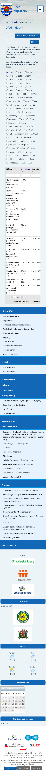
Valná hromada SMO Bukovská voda (12, 265)
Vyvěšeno (25, 169)
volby (25, 155)
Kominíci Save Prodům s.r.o (12, 273)
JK (23, 115)
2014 (29, 72)
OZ (17, 137)
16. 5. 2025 (23, 210)
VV (34, 155)
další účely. (31, 757)
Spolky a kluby (8, 395)
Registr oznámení (10, 350)
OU (9, 137)
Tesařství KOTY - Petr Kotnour (16, 472)
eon (18, 105)
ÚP (9, 155)
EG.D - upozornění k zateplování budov (11, 289)
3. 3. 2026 (25, 285)
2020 (10, 83)
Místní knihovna (9, 379)
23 (13, 707)
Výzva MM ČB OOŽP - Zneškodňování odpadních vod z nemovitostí (12, 215)
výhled (11, 159)
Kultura (5, 385)
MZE (10, 134)
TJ (20, 152)
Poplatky (6, 337)
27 (3, 710)
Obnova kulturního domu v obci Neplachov (20, 490)
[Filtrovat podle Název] (13, 176)
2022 (29, 83)
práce (23, 141)
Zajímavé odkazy (9, 421)
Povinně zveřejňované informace (17, 325)
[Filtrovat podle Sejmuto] (36, 176)
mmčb (11, 130)
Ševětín (11, 148)
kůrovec (11, 123)
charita (11, 97)
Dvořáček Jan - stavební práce (15, 443)
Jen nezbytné (24, 768)
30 (3, 698)
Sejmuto (36, 169)
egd (10, 105)
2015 (10, 76)
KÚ (22, 119)
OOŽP (36, 134)
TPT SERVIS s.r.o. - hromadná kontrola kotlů (12, 254)
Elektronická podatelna (12, 345)
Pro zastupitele (9, 545)
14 (6, 704)
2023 (10, 86)
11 (20, 701)
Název (10, 169)
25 (20, 707)
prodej (33, 141)
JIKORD (28, 112)
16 (13, 704)
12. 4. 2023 (23, 239)
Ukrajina (29, 152)
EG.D (36, 101)
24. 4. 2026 (36, 262)
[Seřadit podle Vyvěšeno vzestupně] (22, 170)
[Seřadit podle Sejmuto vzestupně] (33, 170)
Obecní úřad (7, 311)
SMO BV (33, 148)
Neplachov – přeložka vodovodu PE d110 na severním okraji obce (21, 499)
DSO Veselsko (14, 101)
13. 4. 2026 (36, 238)
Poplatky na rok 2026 (12, 280)
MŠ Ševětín (30, 130)
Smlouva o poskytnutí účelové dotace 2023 (12, 242)
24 (16, 707)
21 (6, 707)
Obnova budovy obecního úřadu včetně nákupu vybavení (22, 506)
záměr (31, 159)
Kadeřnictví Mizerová (12, 452)
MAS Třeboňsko (15, 126)
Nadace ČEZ (8, 522)
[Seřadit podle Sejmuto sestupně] (33, 171)
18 (20, 704)
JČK (18, 112)
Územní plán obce (10, 354)
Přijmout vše (10, 768)
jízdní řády (12, 115)
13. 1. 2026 (23, 280)
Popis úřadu (8, 320)
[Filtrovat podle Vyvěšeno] (25, 176)
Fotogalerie (7, 390)
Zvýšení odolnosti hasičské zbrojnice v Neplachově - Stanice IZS (19, 528)
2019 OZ (30, 79)
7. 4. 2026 (25, 249)
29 (9, 710)
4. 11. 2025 (23, 181)
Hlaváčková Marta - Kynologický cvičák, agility (22, 400)
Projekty (6, 485)
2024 (20, 86)
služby (22, 148)
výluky (21, 159)
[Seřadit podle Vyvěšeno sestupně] (22, 171)
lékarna (23, 123)
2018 (10, 79)
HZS (10, 112)
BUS (10, 94)
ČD (25, 94)
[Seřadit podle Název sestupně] (15, 169)
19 (23, 704)
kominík (31, 115)
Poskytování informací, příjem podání (18, 329)
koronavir (12, 119)
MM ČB (30, 126)
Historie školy (9, 371)
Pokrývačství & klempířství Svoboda (18, 460)
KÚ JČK (31, 119)
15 (9, 704)
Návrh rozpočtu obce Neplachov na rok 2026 (13, 183)
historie (29, 108)
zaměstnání (13, 163)
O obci (5, 362)
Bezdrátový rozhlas (11, 537)
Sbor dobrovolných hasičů (14, 405)
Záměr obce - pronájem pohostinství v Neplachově (12, 230)
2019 (20, 79)
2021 (20, 83)
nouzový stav (22, 134)
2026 (10, 90)
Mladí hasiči (8, 409)
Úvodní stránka (12, 22)
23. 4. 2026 (36, 249)
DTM (27, 101)
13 (3, 704)
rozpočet (25, 144)
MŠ (20, 130)
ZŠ (31, 163)
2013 (20, 72)
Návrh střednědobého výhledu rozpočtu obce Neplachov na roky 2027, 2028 (13, 198)
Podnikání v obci (9, 426)
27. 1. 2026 (23, 272)
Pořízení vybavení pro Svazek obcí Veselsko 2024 (24, 494)
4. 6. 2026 (36, 285)
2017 (29, 76)
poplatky (27, 137)
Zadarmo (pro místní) (12, 477)
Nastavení (36, 768)
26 (23, 707)
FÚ (9, 108)
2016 (20, 76)
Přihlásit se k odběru (27, 35)
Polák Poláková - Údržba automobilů (18, 464)
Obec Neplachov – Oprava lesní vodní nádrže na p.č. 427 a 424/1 (23, 517)
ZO (24, 163)
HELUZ (19, 108)
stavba (11, 152)
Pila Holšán (7, 456)
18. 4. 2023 (23, 226)
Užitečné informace (11, 333)
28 (6, 710)
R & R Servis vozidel (11, 468)
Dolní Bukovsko (25, 97)
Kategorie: (10, 72)
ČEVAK (34, 94)
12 (23, 701)
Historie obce (9, 367)
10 (16, 701)
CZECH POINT (9, 341)
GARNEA (6, 447)
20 (3, 707)
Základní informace (11, 316)
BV (18, 94)
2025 (29, 86)
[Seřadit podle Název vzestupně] (15, 168)
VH (17, 155)
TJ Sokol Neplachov (11, 413)
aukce (20, 90)
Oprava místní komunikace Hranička (18, 533)
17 (16, 704)
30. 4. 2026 (36, 271)
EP (26, 105)
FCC (33, 105)
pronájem (12, 144)
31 (6, 698)
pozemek (12, 141)
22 (9, 707)
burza (29, 90)
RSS (34, 41)
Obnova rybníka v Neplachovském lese (19, 512)
